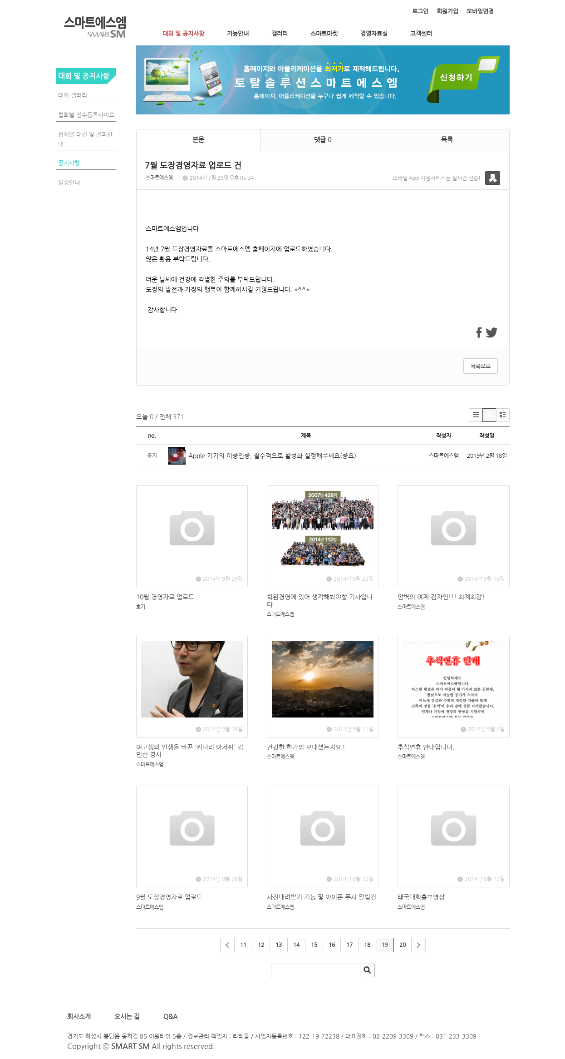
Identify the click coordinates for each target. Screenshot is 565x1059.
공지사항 (69, 162)
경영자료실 (374, 33)
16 (332, 944)
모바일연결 (480, 11)
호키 (140, 607)
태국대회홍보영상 (421, 897)
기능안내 (238, 33)
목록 (447, 139)
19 (385, 944)
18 (367, 944)
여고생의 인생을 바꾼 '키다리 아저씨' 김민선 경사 (189, 750)
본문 (198, 139)
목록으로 (481, 366)
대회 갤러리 (72, 95)
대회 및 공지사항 (183, 33)
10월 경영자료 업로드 (165, 596)
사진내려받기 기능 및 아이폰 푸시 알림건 (321, 897)
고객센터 (421, 33)
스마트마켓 (324, 33)
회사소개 (80, 1016)
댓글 (322, 139)
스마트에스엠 (159, 178)
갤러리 (279, 33)
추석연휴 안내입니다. (426, 747)
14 (296, 944)
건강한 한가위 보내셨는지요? (306, 747)
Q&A (170, 1016)
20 (402, 944)
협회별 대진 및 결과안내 (85, 139)
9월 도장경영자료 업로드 (169, 897)
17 (349, 944)
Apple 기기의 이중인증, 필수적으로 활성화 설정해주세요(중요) (272, 455)
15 (314, 944)
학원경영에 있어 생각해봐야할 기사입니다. (320, 600)
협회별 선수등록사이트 (86, 114)
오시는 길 (126, 1016)
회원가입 (447, 11)
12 (261, 944)
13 (278, 944)
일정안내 (69, 182)
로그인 (420, 11)
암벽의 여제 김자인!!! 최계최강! (441, 596)
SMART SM (130, 1046)
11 (243, 944)
